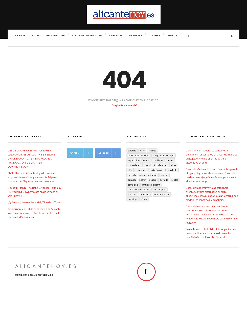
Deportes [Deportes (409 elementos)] (162, 167)
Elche (36, 35)
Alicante (20, 35)
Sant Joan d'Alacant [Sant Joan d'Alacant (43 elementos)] (151, 187)
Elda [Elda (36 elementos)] (130, 172)
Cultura (154, 35)
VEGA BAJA (116, 35)
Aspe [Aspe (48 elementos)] (130, 163)
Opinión (172, 35)
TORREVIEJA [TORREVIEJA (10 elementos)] (146, 197)
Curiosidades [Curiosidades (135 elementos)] (134, 167)
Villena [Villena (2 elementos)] (144, 201)
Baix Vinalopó (55, 35)
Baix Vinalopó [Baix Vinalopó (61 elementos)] (142, 163)
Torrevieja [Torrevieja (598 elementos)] (133, 197)
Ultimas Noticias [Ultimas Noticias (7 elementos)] (161, 197)
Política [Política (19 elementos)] (152, 182)
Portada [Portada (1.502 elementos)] (164, 182)
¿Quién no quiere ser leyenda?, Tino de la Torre (34, 204)
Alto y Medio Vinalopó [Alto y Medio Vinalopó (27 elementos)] (163, 158)
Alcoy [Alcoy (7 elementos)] (142, 153)
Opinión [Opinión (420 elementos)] (164, 177)
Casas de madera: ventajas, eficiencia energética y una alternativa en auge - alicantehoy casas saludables (207, 194)
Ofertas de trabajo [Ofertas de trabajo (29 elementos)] (148, 177)
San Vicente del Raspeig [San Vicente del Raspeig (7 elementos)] (139, 192)
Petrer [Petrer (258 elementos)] (142, 182)
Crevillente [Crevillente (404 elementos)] (158, 163)
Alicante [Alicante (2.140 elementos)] (152, 153)
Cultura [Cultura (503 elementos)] (170, 163)
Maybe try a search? (123, 107)
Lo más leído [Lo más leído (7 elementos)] (171, 172)
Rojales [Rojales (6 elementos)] (174, 182)
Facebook (109, 155)
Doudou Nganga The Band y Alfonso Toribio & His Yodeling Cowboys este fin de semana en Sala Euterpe (34, 194)
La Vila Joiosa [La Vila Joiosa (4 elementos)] (156, 172)
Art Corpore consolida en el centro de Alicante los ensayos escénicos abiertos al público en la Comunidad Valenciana (34, 215)
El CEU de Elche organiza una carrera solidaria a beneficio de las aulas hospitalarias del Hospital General (211, 235)
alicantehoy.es (46, 268)
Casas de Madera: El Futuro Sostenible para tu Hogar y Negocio (212, 221)
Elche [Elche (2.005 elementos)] (173, 167)
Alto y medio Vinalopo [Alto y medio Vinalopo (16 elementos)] (138, 158)
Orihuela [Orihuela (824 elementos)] (132, 182)
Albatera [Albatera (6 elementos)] (132, 153)
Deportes (135, 35)
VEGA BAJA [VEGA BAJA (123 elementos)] (132, 201)
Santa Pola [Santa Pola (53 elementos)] (133, 187)
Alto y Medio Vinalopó (87, 35)
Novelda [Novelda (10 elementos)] (132, 177)
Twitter (81, 155)
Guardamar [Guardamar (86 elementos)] (141, 172)
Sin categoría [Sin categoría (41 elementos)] (160, 192)
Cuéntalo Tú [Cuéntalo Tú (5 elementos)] (149, 167)
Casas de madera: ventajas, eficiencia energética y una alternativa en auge (211, 161)
